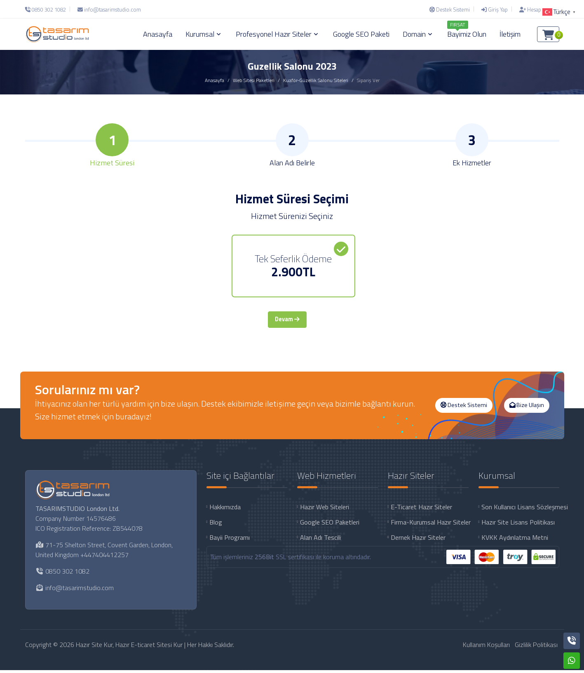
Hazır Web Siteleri (324, 509)
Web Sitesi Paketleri (253, 80)
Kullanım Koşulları (486, 647)
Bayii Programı (229, 540)
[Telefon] (47, 9)
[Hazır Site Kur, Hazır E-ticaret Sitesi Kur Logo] (57, 34)
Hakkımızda (225, 509)
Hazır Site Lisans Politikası (518, 524)
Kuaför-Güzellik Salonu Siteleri (315, 80)
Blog (215, 524)
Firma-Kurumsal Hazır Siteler (429, 524)
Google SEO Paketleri (329, 524)
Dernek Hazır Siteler (418, 540)
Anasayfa (214, 80)
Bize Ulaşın (526, 407)
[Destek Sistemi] (449, 9)
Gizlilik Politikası (536, 647)
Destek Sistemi (464, 407)
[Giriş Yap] (494, 9)
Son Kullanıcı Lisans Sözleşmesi (520, 509)
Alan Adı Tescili (320, 540)
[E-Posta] (109, 9)
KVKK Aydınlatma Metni (514, 540)
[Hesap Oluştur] (537, 9)
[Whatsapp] (571, 660)
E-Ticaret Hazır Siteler (421, 509)
